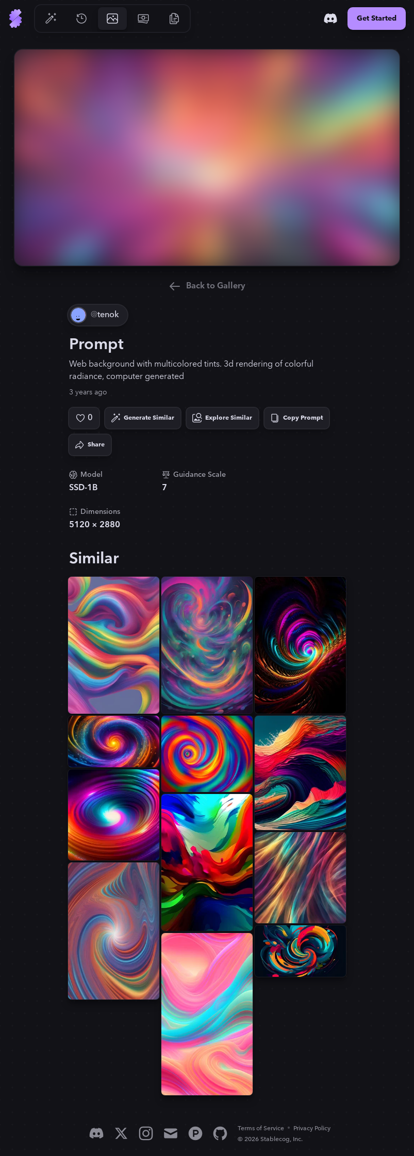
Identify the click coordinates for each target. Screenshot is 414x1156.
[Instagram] (146, 1133)
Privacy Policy (311, 1128)
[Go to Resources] (174, 18)
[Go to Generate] (50, 18)
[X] (121, 1133)
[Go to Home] (15, 18)
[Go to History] (81, 18)
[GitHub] (220, 1133)
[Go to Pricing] (143, 18)
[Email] (170, 1133)
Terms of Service (261, 1128)
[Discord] (330, 18)
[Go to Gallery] (112, 18)
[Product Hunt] (195, 1133)
